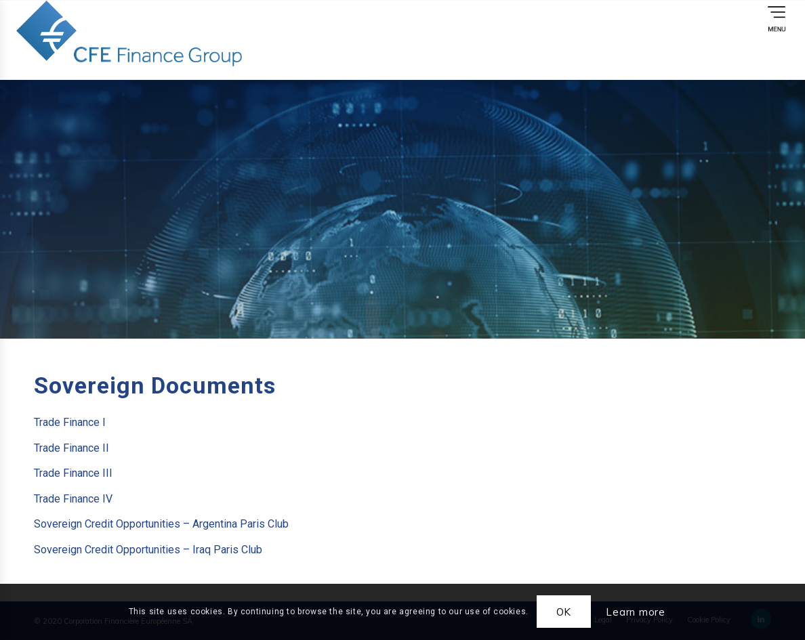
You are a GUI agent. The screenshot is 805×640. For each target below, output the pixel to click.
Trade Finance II (71, 448)
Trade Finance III (73, 473)
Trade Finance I (70, 422)
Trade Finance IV (73, 498)
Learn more (635, 611)
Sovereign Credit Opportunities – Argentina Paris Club (161, 523)
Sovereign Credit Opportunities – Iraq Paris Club (148, 549)
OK (564, 611)
